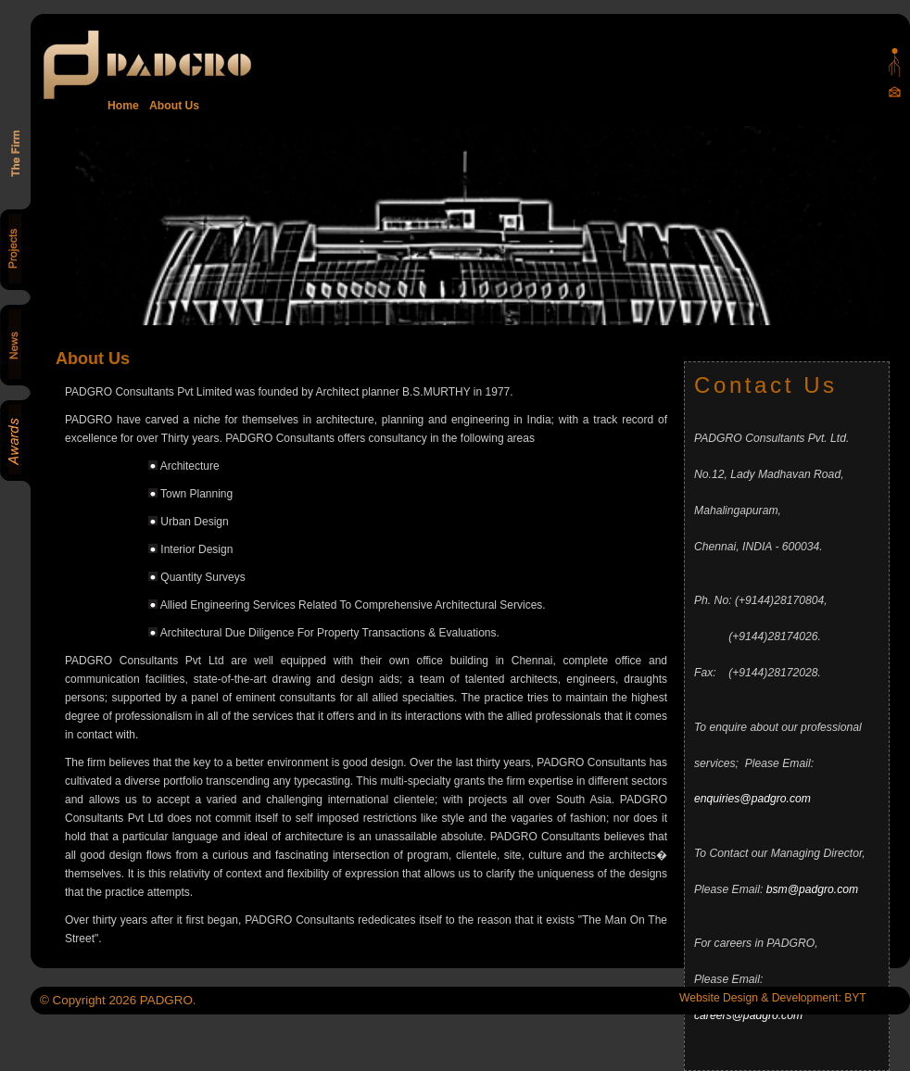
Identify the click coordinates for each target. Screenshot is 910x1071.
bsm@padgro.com (812, 889)
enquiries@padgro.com (752, 798)
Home (123, 105)
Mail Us (895, 91)
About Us (171, 105)
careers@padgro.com (748, 1015)
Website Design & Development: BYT (772, 997)
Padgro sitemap (895, 62)
